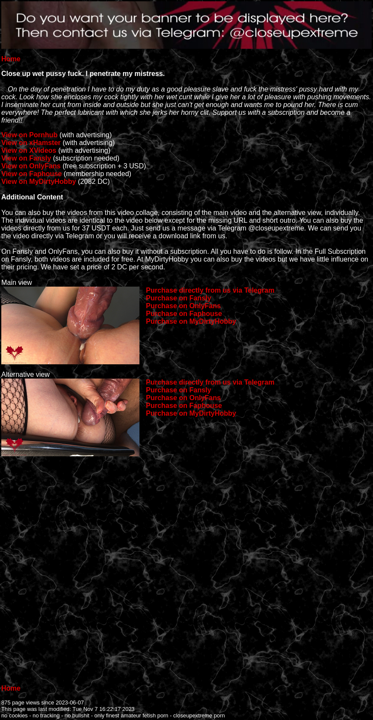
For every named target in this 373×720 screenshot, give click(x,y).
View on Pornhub (29, 135)
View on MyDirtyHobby (38, 181)
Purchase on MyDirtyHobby (191, 321)
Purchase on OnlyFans (183, 305)
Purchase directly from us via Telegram (210, 290)
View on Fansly (26, 158)
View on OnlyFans (31, 166)
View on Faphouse (31, 173)
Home (10, 59)
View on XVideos (28, 150)
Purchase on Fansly (178, 298)
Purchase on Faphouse (184, 313)
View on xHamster (31, 142)
